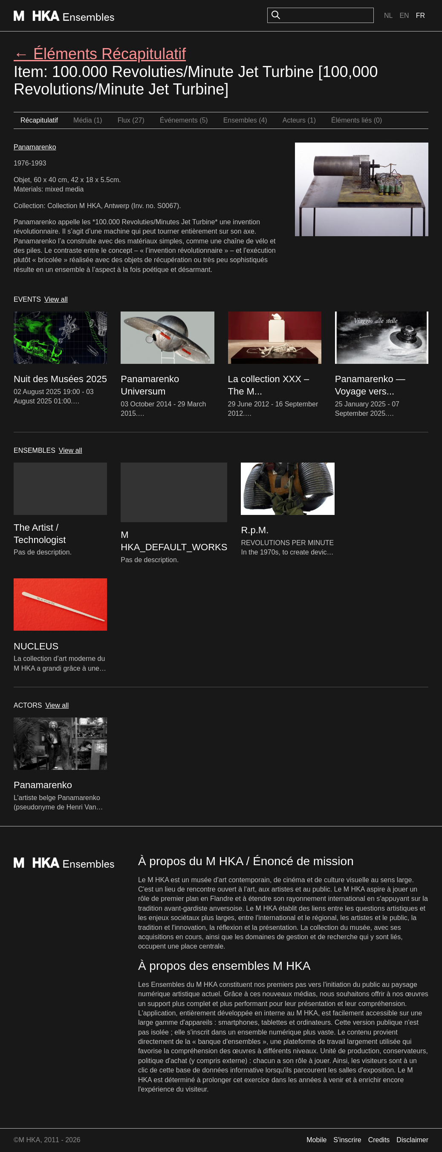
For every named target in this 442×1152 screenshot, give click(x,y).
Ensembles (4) (245, 120)
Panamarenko (35, 147)
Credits (379, 1139)
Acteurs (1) (299, 120)
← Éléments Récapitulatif (100, 54)
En (404, 15)
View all (56, 299)
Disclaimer (412, 1139)
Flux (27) (131, 120)
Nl (388, 15)
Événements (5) (184, 120)
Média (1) (87, 120)
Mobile (316, 1139)
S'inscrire (347, 1139)
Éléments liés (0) (356, 120)
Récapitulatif (39, 120)
